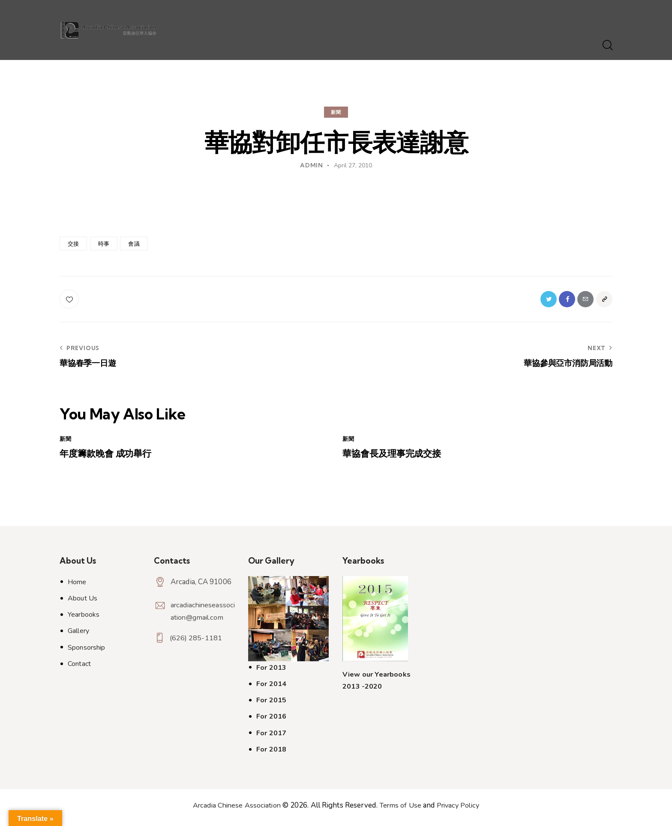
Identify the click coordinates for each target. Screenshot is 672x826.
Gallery (78, 635)
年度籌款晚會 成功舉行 (112, 457)
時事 (103, 243)
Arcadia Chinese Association (234, 809)
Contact (79, 667)
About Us (82, 602)
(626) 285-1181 (197, 645)
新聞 (336, 112)
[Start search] (607, 46)
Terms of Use (401, 809)
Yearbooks (83, 618)
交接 (73, 243)
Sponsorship (86, 651)
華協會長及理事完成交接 (398, 457)
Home (77, 586)
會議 (133, 243)
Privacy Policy (461, 809)
